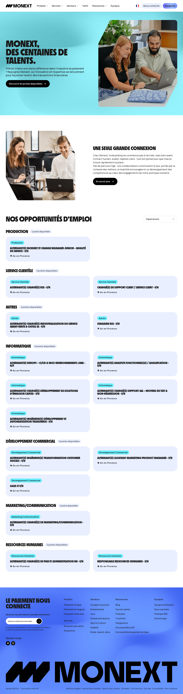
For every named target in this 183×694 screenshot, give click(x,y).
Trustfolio (120, 618)
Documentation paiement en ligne (132, 632)
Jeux (92, 613)
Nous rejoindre (161, 609)
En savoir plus (105, 181)
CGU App (147, 688)
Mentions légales (73, 688)
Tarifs (85, 5)
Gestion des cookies (111, 688)
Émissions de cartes (74, 626)
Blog (118, 604)
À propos (115, 5)
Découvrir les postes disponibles (28, 83)
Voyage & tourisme (99, 604)
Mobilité (94, 627)
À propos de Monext (164, 604)
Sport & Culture (98, 623)
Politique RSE (160, 613)
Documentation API (125, 627)
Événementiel (97, 609)
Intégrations (122, 623)
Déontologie (160, 618)
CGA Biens (125, 688)
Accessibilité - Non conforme (164, 688)
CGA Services (136, 688)
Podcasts (120, 613)
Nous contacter (151, 5)
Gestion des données (91, 688)
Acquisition (69, 630)
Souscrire (170, 5)
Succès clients (123, 609)
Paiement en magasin (74, 609)
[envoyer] (39, 621)
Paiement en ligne (72, 604)
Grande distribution (100, 618)
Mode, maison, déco (100, 632)
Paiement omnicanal (74, 613)
